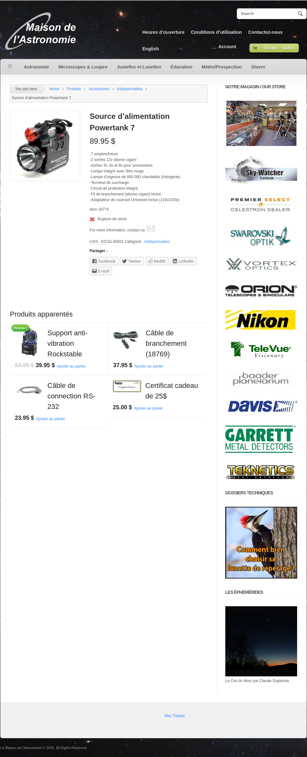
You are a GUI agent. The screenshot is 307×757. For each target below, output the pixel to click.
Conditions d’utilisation (216, 32)
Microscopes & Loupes (81, 69)
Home (54, 89)
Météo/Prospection (220, 69)
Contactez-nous (265, 32)
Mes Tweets (174, 716)
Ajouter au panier (71, 366)
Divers (256, 69)
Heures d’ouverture (163, 32)
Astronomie (34, 69)
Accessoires (99, 89)
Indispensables (129, 89)
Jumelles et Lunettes (137, 69)
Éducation (180, 69)
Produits (74, 89)
